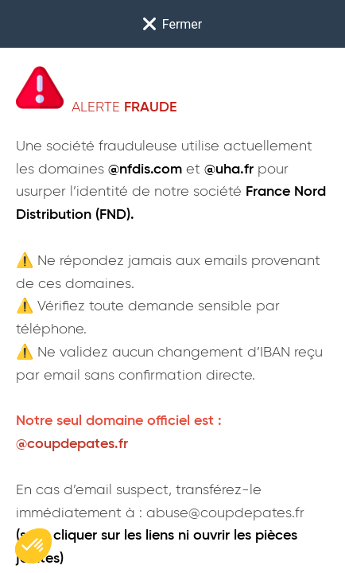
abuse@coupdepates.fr (225, 513)
